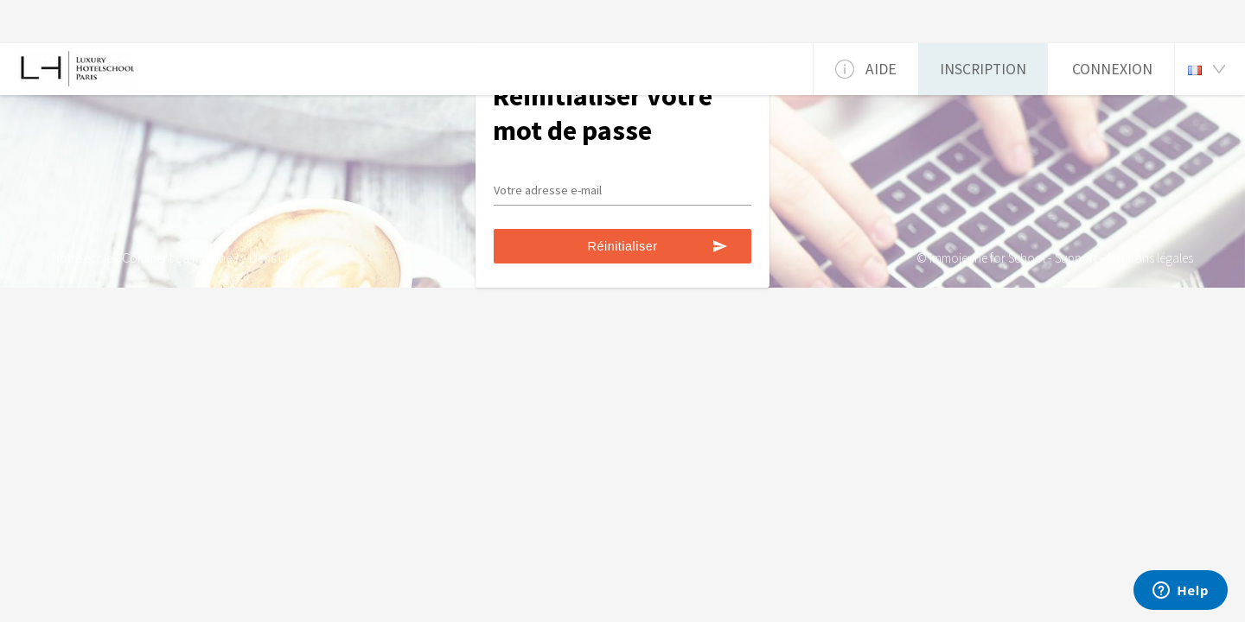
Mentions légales (1150, 258)
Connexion (1112, 69)
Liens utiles (277, 258)
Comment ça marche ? (180, 258)
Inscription (983, 69)
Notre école (82, 258)
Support (1076, 258)
